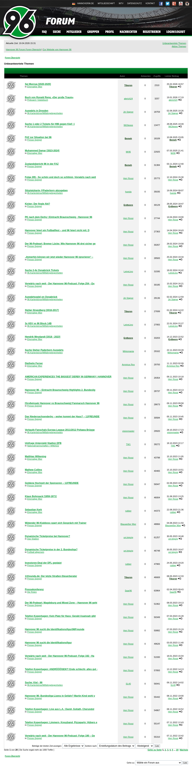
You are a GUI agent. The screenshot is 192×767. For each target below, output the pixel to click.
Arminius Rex (128, 364)
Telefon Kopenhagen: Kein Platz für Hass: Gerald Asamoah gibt (60, 616)
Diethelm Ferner (34, 363)
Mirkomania (128, 351)
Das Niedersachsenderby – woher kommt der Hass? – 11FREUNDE (62, 416)
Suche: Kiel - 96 (33, 682)
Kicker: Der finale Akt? (37, 203)
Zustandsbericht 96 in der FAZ (42, 164)
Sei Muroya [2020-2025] (38, 84)
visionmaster (128, 431)
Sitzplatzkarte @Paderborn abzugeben (46, 190)
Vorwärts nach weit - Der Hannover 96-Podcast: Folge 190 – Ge (60, 735)
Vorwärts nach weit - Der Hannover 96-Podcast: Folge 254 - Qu (59, 283)
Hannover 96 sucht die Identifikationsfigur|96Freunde (54, 629)
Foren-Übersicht (12, 58)
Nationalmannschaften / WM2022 (43, 446)
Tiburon (128, 85)
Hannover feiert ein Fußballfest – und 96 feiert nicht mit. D (57, 230)
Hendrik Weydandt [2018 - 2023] (42, 336)
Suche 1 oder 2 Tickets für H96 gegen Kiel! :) (50, 124)
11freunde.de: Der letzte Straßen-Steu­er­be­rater (51, 576)
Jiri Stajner (128, 112)
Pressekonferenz (34, 589)
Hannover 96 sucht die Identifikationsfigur (48, 642)
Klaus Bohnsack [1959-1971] (41, 496)
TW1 (128, 444)
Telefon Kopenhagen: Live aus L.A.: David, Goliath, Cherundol (59, 709)
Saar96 (128, 590)
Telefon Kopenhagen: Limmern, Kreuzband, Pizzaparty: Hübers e (61, 722)
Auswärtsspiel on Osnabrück (41, 296)
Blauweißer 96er (128, 524)
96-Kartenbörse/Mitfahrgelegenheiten (45, 113)
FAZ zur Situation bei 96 (38, 137)
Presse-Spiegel (34, 140)
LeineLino (128, 271)
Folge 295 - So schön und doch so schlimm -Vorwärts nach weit (60, 177)
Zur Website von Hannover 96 (57, 49)
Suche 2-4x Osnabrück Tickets (42, 270)
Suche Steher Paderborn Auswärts (44, 350)
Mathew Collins (33, 469)
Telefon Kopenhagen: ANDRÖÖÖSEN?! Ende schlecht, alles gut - (61, 669)
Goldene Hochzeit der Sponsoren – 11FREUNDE (52, 483)
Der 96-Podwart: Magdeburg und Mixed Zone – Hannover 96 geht (61, 602)
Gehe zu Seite (155, 750)
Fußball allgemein (35, 552)
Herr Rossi (128, 178)
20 (177, 750)
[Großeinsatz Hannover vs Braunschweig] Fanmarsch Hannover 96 (62, 403)
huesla (128, 191)
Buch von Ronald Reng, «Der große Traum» (49, 97)
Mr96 (128, 152)
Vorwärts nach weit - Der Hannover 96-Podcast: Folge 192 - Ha (59, 656)
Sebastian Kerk (33, 509)
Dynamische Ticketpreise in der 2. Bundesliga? (51, 549)
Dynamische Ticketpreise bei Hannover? (47, 536)
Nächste (184, 750)
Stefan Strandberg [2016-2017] (42, 310)
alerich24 (128, 98)
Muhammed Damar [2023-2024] (42, 150)
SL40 (128, 684)
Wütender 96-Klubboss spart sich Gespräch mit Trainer (55, 523)
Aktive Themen (179, 46)
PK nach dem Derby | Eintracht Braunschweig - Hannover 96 (58, 217)
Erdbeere (128, 205)
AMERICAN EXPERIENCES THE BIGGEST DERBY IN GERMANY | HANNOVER (68, 376)
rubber (128, 511)
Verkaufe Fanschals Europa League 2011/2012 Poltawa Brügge (60, 429)
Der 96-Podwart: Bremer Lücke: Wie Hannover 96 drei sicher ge (60, 243)
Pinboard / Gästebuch (37, 100)
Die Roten (32, 592)
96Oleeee (128, 125)
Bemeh (128, 138)
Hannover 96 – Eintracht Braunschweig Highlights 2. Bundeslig (60, 390)
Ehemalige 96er (34, 86)
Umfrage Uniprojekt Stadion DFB (43, 443)
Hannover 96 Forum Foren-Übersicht (23, 49)
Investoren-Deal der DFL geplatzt (43, 562)
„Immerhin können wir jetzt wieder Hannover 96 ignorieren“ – (59, 257)
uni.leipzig (128, 537)
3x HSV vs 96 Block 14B (38, 323)
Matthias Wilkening (35, 456)
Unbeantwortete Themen (174, 43)
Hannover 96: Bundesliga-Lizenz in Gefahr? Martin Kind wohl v (60, 695)
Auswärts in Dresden (36, 110)
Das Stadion (33, 539)
